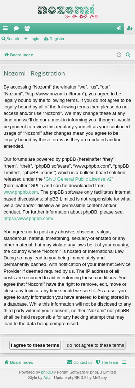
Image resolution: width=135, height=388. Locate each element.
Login (34, 38)
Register (57, 38)
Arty (47, 377)
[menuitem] (128, 55)
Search (12, 38)
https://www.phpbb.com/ (28, 218)
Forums (18, 30)
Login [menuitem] (120, 30)
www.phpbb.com (21, 192)
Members (28, 30)
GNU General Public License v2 (78, 179)
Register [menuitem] (131, 30)
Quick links (7, 30)
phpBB (47, 372)
